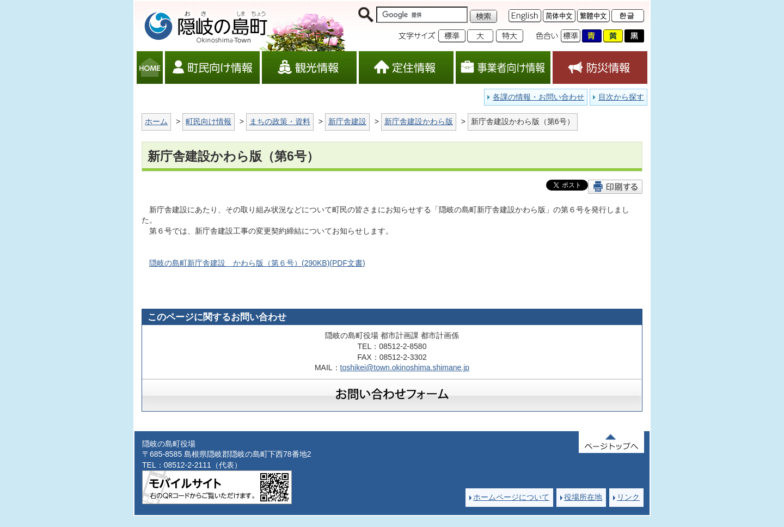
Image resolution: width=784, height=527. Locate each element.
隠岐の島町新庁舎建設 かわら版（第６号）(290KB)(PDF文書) (257, 263)
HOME (150, 67)
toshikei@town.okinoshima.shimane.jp (405, 367)
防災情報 (600, 67)
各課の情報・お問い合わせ (538, 97)
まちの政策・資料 (279, 121)
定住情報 (406, 67)
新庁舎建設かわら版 (418, 121)
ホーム (156, 121)
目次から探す (621, 97)
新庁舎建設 (347, 121)
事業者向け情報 (503, 67)
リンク (628, 497)
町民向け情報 (212, 67)
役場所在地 (583, 497)
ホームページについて (511, 497)
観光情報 (309, 67)
